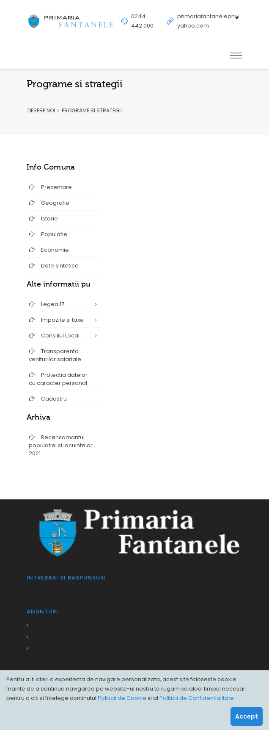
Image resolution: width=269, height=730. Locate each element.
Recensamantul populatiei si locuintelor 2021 (61, 445)
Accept (246, 716)
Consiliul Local (54, 336)
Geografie (49, 203)
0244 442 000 (142, 21)
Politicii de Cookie (123, 698)
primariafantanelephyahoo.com (208, 21)
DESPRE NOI (41, 110)
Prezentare (50, 187)
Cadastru (48, 399)
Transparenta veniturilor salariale (55, 355)
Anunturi (42, 611)
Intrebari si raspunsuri (66, 578)
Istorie (43, 219)
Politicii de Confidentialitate (197, 698)
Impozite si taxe (56, 320)
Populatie (48, 234)
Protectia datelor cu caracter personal (58, 379)
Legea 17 (46, 304)
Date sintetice (54, 266)
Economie (49, 250)
